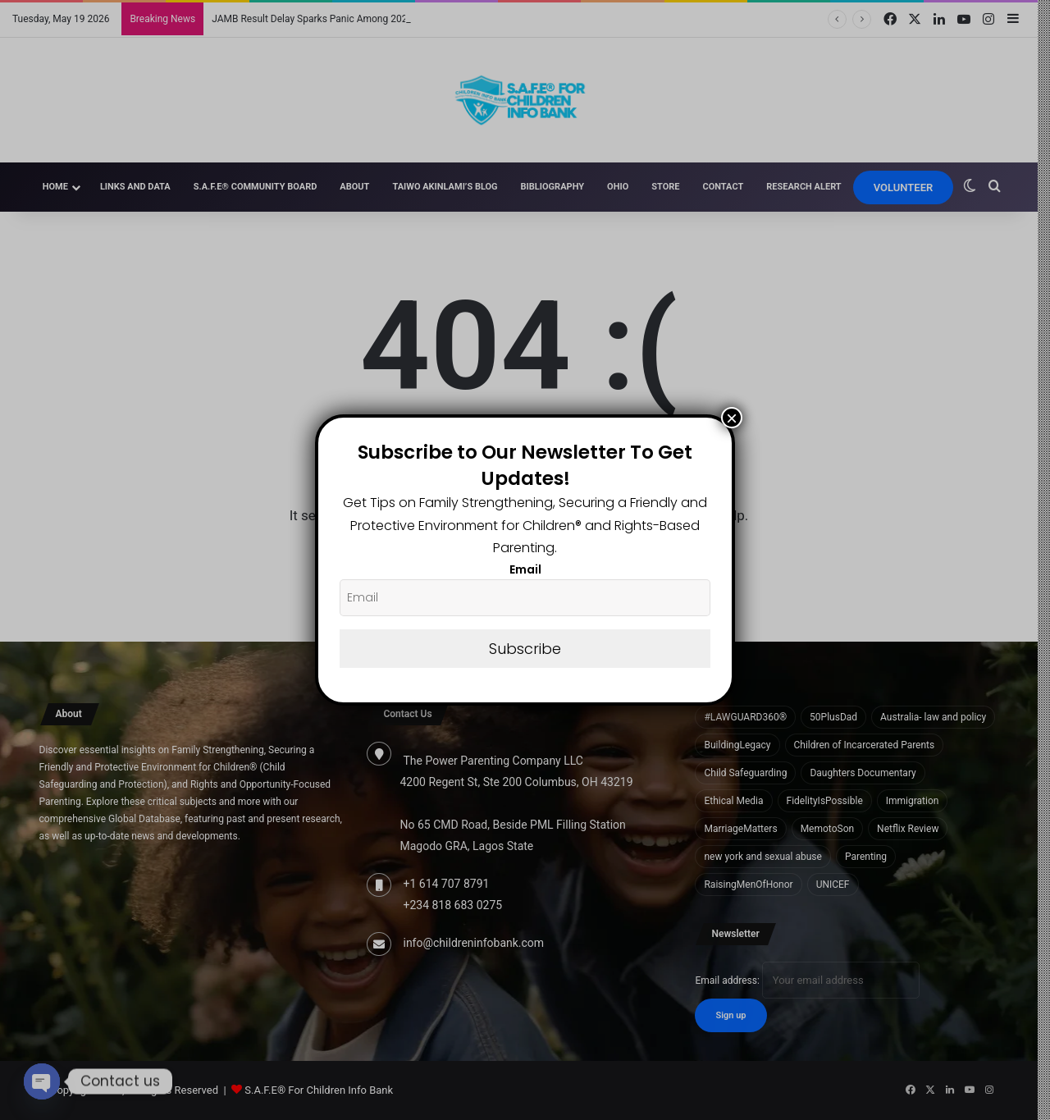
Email (525, 569)
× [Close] (731, 417)
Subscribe (525, 648)
